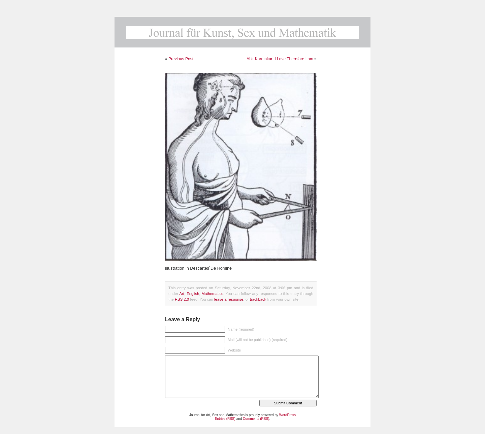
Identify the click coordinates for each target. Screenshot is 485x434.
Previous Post (180, 59)
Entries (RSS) (225, 419)
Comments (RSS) (256, 419)
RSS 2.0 (182, 299)
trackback (258, 299)
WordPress (287, 415)
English (193, 294)
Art (181, 294)
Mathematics (212, 294)
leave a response (228, 299)
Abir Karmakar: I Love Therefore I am (280, 59)
